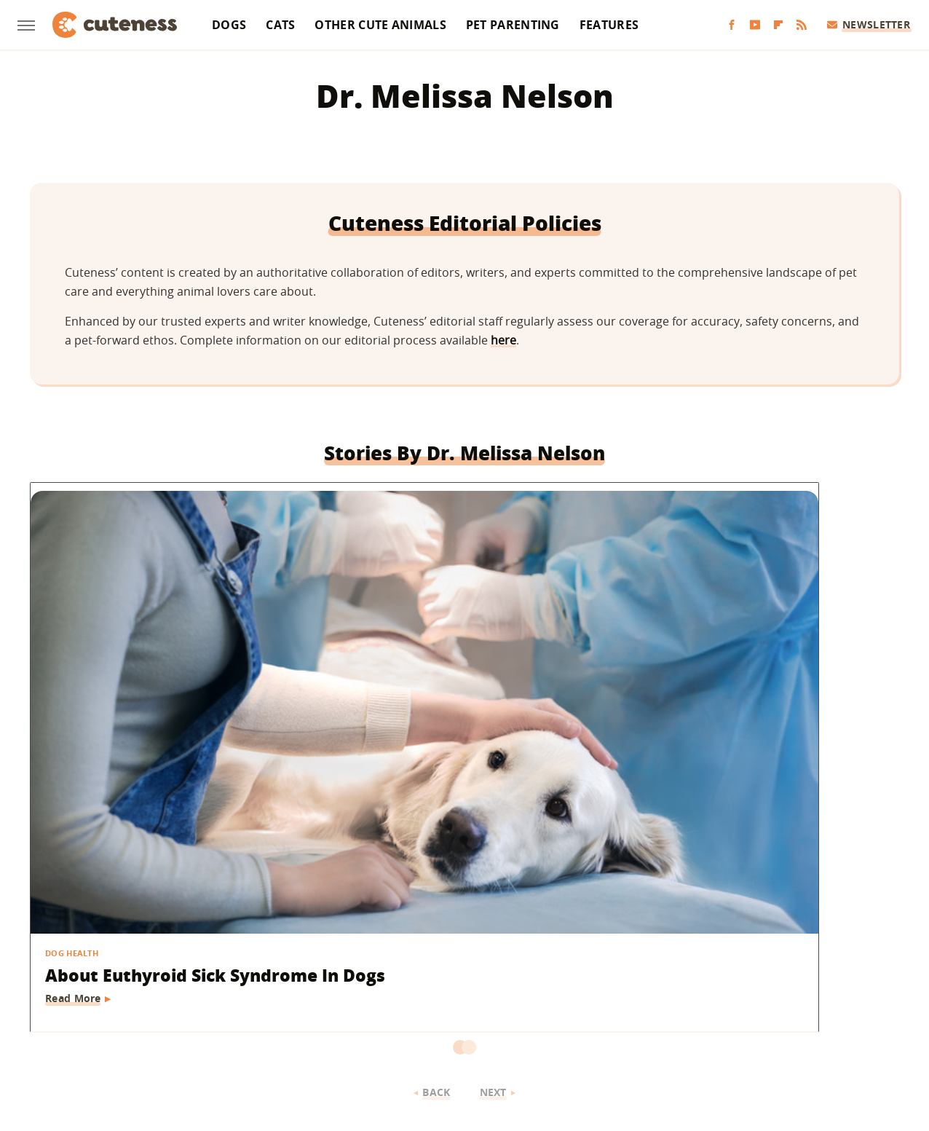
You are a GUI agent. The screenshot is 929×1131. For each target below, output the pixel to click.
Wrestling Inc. (753, 1023)
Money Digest (502, 1023)
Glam (314, 1023)
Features (609, 25)
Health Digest (422, 1023)
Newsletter (869, 24)
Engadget (165, 1023)
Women (686, 1023)
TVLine (271, 1023)
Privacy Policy (527, 939)
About (375, 939)
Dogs (229, 25)
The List (635, 1023)
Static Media (387, 966)
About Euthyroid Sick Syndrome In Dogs (136, 695)
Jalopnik (221, 1023)
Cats (280, 25)
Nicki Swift (576, 1023)
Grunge (357, 1023)
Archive (437, 939)
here (503, 340)
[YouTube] (755, 25)
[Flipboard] (778, 25)
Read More (74, 729)
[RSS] (801, 25)
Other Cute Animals (380, 25)
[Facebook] (731, 25)
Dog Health (72, 660)
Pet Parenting (513, 25)
